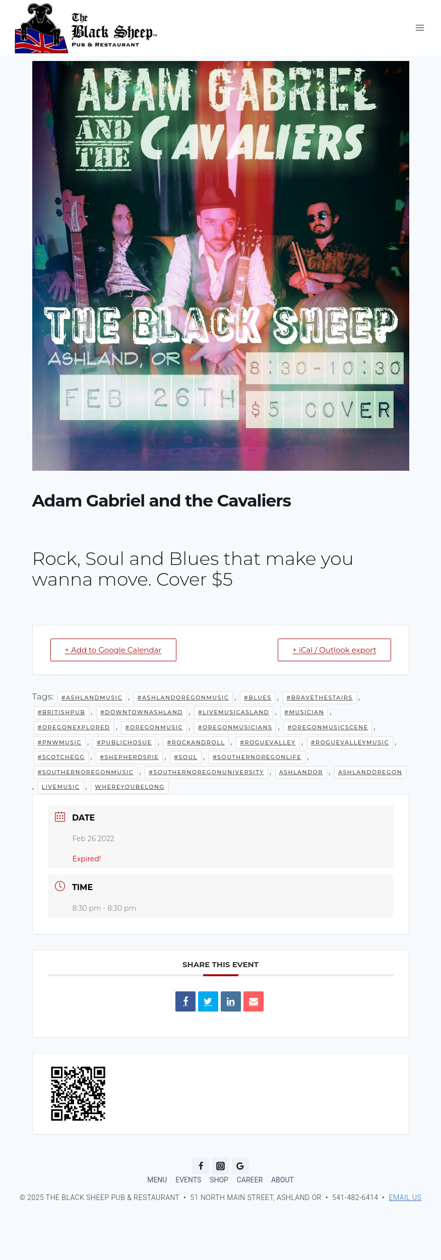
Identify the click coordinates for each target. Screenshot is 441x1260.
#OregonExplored (74, 727)
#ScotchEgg (61, 757)
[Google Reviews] (240, 1165)
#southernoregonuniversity (206, 772)
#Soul (186, 757)
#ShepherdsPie (129, 757)
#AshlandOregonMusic (183, 697)
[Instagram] (220, 1165)
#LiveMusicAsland (233, 712)
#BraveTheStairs (320, 697)
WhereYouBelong (129, 786)
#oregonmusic (153, 727)
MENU (157, 1180)
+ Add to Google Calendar (113, 650)
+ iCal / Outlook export (334, 650)
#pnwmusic (60, 742)
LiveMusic (61, 786)
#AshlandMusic (91, 697)
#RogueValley (267, 742)
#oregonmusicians (235, 727)
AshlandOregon (370, 772)
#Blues (257, 697)
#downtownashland (141, 712)
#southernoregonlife (257, 757)
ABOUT (282, 1180)
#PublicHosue (124, 742)
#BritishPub (61, 712)
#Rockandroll (196, 742)
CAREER (250, 1180)
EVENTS (188, 1180)
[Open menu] (419, 28)
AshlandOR (301, 772)
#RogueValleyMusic (350, 742)
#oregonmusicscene (327, 727)
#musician (304, 712)
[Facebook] (200, 1165)
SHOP (219, 1180)
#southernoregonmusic (86, 772)
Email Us (405, 1197)
